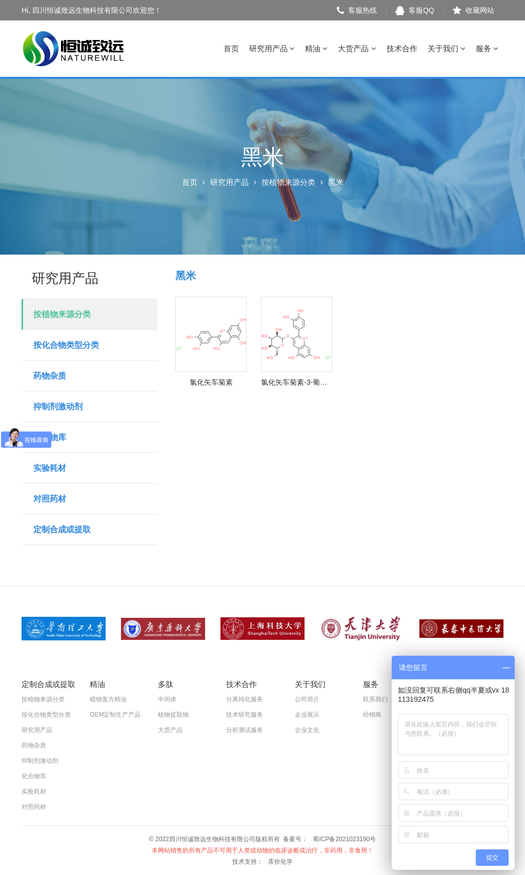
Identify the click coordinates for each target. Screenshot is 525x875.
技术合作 (402, 48)
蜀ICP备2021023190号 (344, 839)
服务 (487, 48)
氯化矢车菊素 (211, 382)
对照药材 (49, 498)
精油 (316, 48)
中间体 (167, 699)
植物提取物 (173, 714)
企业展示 (307, 714)
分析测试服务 (244, 730)
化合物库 (49, 437)
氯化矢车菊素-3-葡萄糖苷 (296, 382)
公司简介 (307, 699)
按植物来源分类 (288, 182)
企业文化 (307, 730)
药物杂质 (49, 375)
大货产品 (357, 48)
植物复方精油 (108, 699)
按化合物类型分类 (66, 345)
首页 (231, 48)
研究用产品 (272, 48)
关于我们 (447, 48)
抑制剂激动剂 (58, 406)
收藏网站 (473, 10)
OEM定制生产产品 (115, 714)
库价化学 (280, 861)
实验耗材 (49, 468)
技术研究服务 (244, 714)
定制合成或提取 (62, 529)
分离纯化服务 (244, 699)
